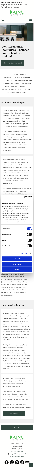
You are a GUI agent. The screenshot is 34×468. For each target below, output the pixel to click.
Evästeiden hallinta (17, 456)
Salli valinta (17, 264)
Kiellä (17, 269)
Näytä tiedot (24, 253)
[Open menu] (31, 20)
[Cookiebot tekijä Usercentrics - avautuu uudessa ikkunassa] (24, 197)
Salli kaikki (17, 259)
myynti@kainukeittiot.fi (18, 454)
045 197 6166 (18, 451)
